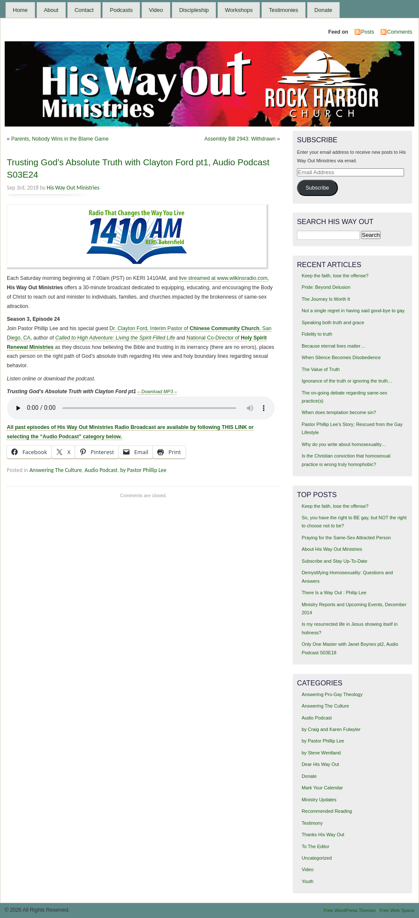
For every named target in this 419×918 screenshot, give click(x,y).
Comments (399, 32)
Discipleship (194, 10)
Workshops (239, 10)
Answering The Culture (55, 470)
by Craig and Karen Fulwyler (331, 729)
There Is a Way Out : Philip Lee (334, 592)
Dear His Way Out (320, 764)
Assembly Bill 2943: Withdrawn (240, 139)
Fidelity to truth (317, 334)
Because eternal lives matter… (333, 345)
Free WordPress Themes (349, 910)
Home (20, 10)
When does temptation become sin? (339, 412)
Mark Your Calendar (322, 787)
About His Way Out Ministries (332, 549)
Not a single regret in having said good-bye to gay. (353, 310)
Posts (367, 32)
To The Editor (315, 846)
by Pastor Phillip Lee (143, 470)
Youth (308, 881)
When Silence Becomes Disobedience (341, 357)
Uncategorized (317, 857)
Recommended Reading (327, 811)
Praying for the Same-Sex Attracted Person (346, 537)
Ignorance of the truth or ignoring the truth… (347, 380)
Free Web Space (396, 910)
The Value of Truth (321, 369)
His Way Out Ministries (73, 187)
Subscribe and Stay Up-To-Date (334, 561)
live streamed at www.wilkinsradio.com (223, 278)
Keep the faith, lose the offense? (335, 275)
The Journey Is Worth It (326, 299)
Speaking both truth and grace (333, 322)
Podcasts (121, 10)
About (51, 10)
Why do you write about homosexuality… (344, 444)
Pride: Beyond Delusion (326, 287)
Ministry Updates (319, 799)
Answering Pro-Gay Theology (332, 694)
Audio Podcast (100, 470)
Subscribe (317, 188)
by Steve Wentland (321, 752)
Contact (84, 10)
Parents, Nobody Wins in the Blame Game (59, 139)
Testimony (312, 823)
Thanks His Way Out (323, 834)
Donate (323, 10)
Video (156, 10)
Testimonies (283, 10)
